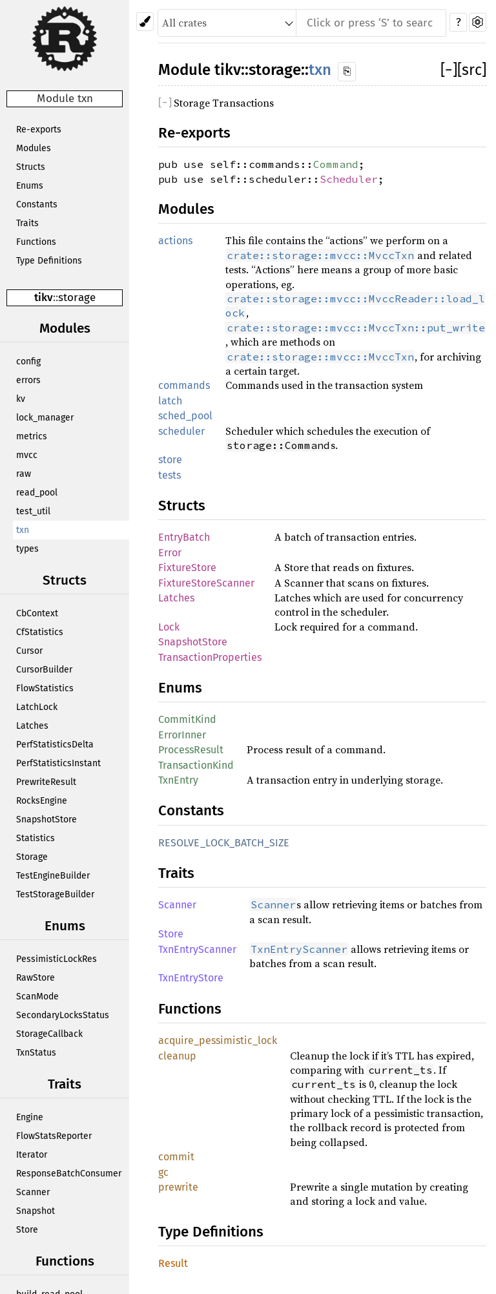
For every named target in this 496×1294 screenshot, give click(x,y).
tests (169, 475)
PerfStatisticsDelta (55, 744)
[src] (471, 70)
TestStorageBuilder (55, 894)
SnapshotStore (46, 819)
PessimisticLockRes (56, 959)
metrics (31, 436)
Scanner (33, 1192)
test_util (33, 511)
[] (448, 70)
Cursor (29, 650)
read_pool (36, 492)
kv (20, 398)
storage (77, 297)
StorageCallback (49, 1033)
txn (22, 530)
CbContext (37, 613)
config (28, 361)
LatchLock (36, 707)
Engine (29, 1117)
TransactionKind (196, 765)
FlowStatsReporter (54, 1136)
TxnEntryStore (190, 978)
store (170, 460)
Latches (32, 725)
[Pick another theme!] (145, 21)
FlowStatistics (45, 688)
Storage (32, 856)
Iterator (31, 1154)
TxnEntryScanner (197, 949)
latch (170, 401)
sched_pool (185, 416)
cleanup (177, 1056)
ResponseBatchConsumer (68, 1173)
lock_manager (45, 417)
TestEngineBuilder (53, 875)
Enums (29, 185)
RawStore (35, 977)
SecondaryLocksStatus (62, 1015)
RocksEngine (41, 800)
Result (173, 1263)
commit (176, 1157)
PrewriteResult (46, 782)
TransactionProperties (210, 657)
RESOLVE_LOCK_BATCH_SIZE (223, 843)
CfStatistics (39, 632)
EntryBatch (184, 537)
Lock (169, 627)
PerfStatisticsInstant (58, 763)
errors (28, 380)
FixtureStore (187, 567)
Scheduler (349, 178)
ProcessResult (190, 750)
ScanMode (37, 996)
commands (184, 385)
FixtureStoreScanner (206, 583)
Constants (36, 204)
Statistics (35, 838)
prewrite (178, 1187)
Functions (36, 241)
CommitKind (187, 719)
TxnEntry (178, 780)
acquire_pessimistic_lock (217, 1040)
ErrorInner (182, 735)
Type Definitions (49, 260)
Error (169, 553)
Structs (30, 167)
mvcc (26, 455)
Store (27, 1229)
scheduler (181, 431)
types (27, 548)
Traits (27, 223)
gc (163, 1172)
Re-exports (38, 129)
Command (335, 164)
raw (23, 473)
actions (175, 241)
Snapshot (35, 1210)
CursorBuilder (44, 669)
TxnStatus (36, 1052)
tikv (43, 297)
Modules (33, 148)
